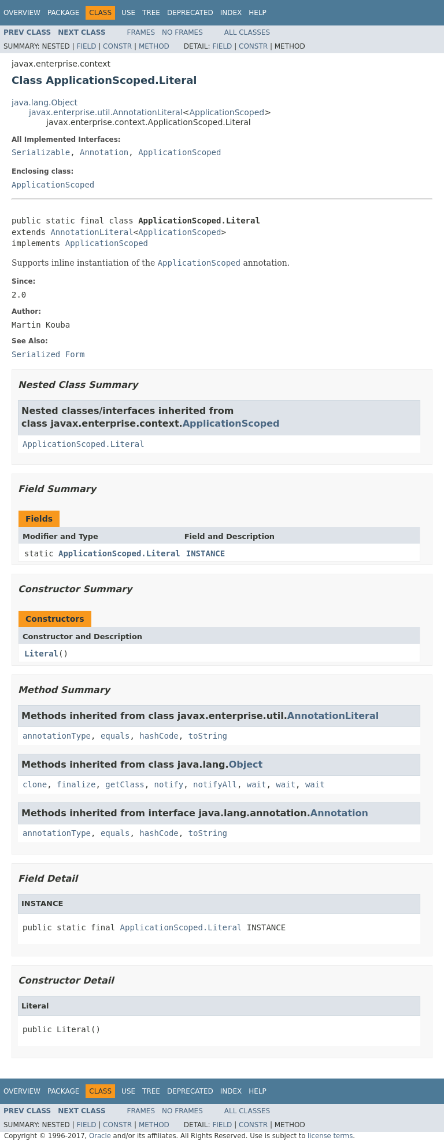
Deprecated (190, 13)
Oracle (100, 1136)
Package (63, 13)
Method (154, 46)
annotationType (57, 735)
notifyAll (215, 784)
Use (128, 13)
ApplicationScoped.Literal (84, 444)
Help (258, 13)
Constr (117, 46)
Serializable (41, 152)
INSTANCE (205, 553)
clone (35, 784)
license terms (330, 1136)
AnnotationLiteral (91, 232)
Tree (151, 13)
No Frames (182, 32)
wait (257, 784)
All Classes (247, 32)
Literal (41, 653)
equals (115, 735)
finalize (76, 784)
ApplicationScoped (226, 112)
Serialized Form (48, 354)
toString (207, 735)
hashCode (158, 735)
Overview (21, 13)
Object (246, 764)
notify (169, 784)
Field (86, 46)
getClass (124, 784)
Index (231, 13)
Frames (141, 32)
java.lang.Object (44, 102)
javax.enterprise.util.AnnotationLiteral (106, 112)
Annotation (104, 152)
